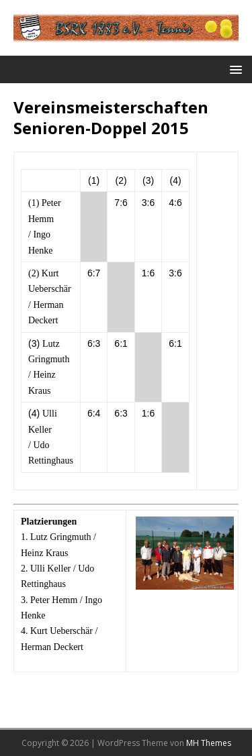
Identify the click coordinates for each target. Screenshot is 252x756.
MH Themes (208, 743)
